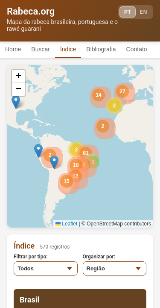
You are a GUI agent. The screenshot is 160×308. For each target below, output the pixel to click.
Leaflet (66, 224)
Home (13, 49)
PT (127, 12)
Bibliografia (101, 49)
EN (143, 12)
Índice (68, 49)
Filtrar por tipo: (31, 257)
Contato (136, 49)
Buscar (40, 49)
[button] (114, 105)
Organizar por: (99, 257)
